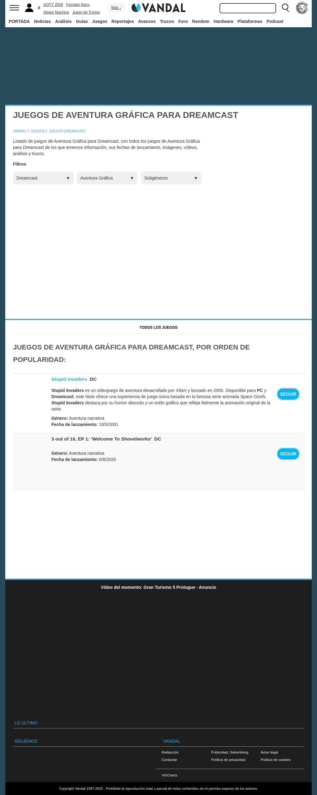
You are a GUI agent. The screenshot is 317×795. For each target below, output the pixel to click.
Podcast (275, 21)
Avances (147, 21)
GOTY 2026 (53, 4)
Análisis (63, 21)
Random (201, 21)
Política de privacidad (228, 760)
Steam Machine (56, 12)
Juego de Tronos (86, 12)
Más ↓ (116, 8)
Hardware (223, 21)
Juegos (99, 21)
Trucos (167, 21)
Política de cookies (276, 760)
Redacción (170, 752)
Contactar (169, 760)
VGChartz (169, 775)
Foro (183, 21)
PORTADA (19, 21)
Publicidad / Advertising (229, 752)
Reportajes (122, 21)
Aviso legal (269, 752)
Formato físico (78, 4)
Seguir (288, 394)
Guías (82, 21)
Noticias (42, 21)
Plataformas (249, 21)
